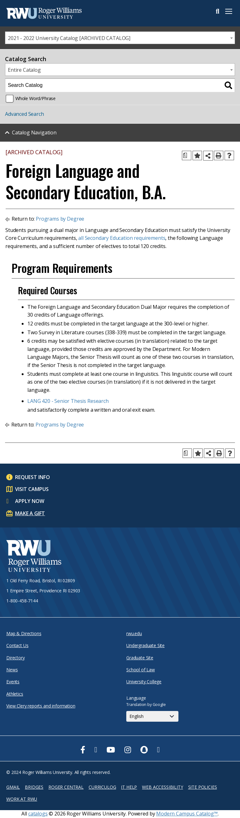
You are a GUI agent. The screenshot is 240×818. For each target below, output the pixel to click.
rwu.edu (134, 633)
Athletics (14, 694)
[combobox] (120, 37)
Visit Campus (32, 489)
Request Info (32, 477)
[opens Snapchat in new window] (144, 749)
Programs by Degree (60, 218)
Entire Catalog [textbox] (24, 69)
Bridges (34, 787)
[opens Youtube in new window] (110, 749)
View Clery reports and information (40, 706)
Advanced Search (24, 113)
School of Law (140, 670)
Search (217, 11)
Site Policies (202, 787)
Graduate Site (139, 658)
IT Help (129, 787)
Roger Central (66, 787)
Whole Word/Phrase (35, 98)
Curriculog (102, 787)
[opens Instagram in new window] (127, 749)
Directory (15, 658)
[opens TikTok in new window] (158, 749)
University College (143, 682)
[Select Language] (152, 716)
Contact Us (17, 645)
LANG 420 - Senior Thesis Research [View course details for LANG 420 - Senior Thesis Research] (68, 401)
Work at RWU (21, 799)
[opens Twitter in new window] (96, 749)
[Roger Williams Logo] (37, 13)
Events (12, 682)
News (12, 670)
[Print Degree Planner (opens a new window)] (186, 155)
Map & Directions (23, 633)
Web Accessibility (162, 787)
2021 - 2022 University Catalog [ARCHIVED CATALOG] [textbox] (69, 38)
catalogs (38, 813)
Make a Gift (30, 513)
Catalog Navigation (34, 132)
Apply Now (29, 501)
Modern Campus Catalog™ (186, 813)
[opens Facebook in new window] (82, 749)
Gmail (13, 787)
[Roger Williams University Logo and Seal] (33, 557)
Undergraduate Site (145, 645)
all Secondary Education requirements (121, 237)
